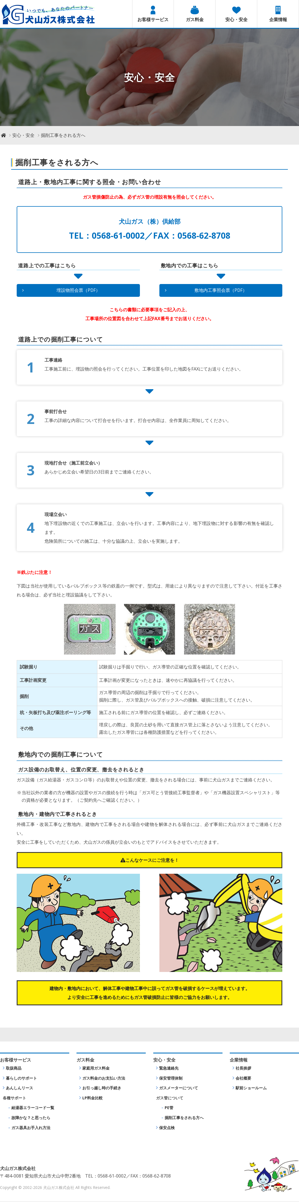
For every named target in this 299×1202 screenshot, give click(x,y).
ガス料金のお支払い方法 (103, 1078)
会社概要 (243, 1078)
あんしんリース (19, 1088)
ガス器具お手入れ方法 (30, 1128)
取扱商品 (13, 1068)
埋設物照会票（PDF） (78, 290)
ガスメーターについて (178, 1088)
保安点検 (167, 1128)
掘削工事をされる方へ (184, 1117)
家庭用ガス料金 (96, 1068)
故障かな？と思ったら (30, 1117)
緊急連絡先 (169, 1068)
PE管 (169, 1108)
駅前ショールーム (251, 1088)
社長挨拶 (243, 1068)
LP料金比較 (92, 1098)
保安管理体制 (170, 1078)
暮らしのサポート (21, 1078)
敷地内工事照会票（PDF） (220, 290)
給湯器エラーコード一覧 (32, 1108)
